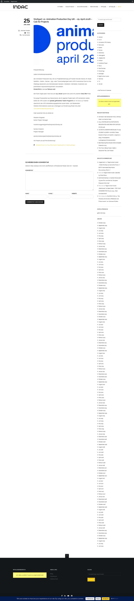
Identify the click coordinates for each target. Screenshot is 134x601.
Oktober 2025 (102, 223)
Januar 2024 (102, 277)
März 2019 (101, 428)
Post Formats (102, 68)
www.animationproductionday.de (44, 108)
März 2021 (101, 366)
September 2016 (103, 507)
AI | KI (100, 39)
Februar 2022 (102, 337)
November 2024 (103, 251)
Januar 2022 (102, 340)
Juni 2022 (101, 327)
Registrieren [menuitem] (14, 1)
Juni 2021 (101, 358)
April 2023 (101, 301)
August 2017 (102, 478)
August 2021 (102, 353)
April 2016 (101, 520)
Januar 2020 (102, 402)
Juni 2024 (101, 264)
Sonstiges (101, 73)
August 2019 (102, 415)
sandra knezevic (66, 145)
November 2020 (103, 376)
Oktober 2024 (102, 254)
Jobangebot (102, 55)
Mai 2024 (101, 267)
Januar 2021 (102, 371)
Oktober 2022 (102, 316)
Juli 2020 (101, 387)
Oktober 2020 (102, 379)
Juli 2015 (101, 543)
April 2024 (101, 269)
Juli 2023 (101, 293)
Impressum (53, 576)
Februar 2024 (102, 275)
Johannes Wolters (25, 30)
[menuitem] (1, 1)
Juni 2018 (101, 452)
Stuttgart (73, 145)
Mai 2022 (101, 329)
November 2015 (103, 533)
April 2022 (101, 332)
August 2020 (102, 384)
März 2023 (101, 303)
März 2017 (101, 491)
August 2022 (102, 322)
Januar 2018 (102, 465)
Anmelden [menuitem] (6, 1)
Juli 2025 (101, 230)
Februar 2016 (102, 525)
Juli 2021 (101, 356)
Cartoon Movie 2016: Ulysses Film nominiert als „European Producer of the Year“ (110, 180)
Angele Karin (102, 162)
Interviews (101, 52)
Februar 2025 (102, 243)
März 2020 (101, 397)
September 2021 (103, 350)
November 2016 (103, 501)
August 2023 (102, 290)
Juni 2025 (101, 233)
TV (99, 81)
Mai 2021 (101, 361)
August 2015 (102, 541)
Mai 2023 (101, 298)
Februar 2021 (102, 369)
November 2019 (103, 408)
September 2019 (103, 413)
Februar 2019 (102, 431)
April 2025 (101, 238)
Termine (101, 79)
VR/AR (100, 84)
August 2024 (102, 259)
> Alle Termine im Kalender (104, 90)
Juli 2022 (101, 324)
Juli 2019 (101, 418)
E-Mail (51, 193)
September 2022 (103, 319)
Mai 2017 (101, 486)
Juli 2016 (101, 512)
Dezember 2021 (103, 342)
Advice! (100, 37)
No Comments (26, 35)
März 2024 (101, 272)
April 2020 (101, 395)
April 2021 (101, 363)
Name (27, 193)
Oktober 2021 (102, 348)
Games (100, 50)
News (28, 33)
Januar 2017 (102, 496)
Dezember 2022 (103, 311)
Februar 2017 (102, 494)
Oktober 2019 (102, 410)
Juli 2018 (101, 449)
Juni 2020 (101, 389)
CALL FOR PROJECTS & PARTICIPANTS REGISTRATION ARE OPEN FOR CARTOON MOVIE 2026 (109, 124)
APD (51, 145)
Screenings (101, 71)
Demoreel (101, 45)
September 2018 (103, 444)
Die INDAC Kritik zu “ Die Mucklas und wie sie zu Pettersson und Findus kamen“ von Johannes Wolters (109, 199)
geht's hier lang (101, 213)
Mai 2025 (101, 236)
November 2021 (103, 345)
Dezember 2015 (103, 530)
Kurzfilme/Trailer (103, 63)
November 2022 (103, 314)
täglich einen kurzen (104, 76)
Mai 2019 (101, 423)
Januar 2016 (102, 528)
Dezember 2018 (103, 436)
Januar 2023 (102, 309)
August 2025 (102, 228)
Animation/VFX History (105, 42)
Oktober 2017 (102, 473)
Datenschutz (54, 579)
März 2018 (101, 460)
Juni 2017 (101, 483)
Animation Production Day (42, 145)
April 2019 (101, 426)
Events (100, 47)
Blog (51, 573)
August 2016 (102, 509)
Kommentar (29, 170)
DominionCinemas (103, 178)
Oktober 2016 (102, 504)
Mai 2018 (101, 455)
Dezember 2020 (103, 374)
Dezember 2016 (103, 499)
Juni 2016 (101, 515)
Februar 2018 (102, 462)
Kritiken (101, 60)
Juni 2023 (101, 296)
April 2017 (101, 488)
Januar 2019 (102, 434)
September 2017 (103, 475)
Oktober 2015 (102, 535)
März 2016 (101, 522)
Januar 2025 (102, 246)
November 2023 (103, 283)
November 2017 (103, 470)
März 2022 (101, 335)
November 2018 (103, 439)
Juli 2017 (101, 481)
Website (74, 193)
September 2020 (103, 382)
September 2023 (103, 288)
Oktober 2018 (102, 442)
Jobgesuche (102, 58)
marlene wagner (56, 145)
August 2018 (102, 447)
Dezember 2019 (103, 405)
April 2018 (101, 457)
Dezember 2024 (103, 249)
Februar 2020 (102, 400)
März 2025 (101, 241)
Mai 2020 (101, 392)
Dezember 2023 (103, 280)
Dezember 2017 (103, 468)
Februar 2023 (102, 306)
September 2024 (103, 256)
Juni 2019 (101, 421)
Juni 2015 (101, 546)
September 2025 (103, 225)
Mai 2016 (101, 517)
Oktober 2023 (102, 285)
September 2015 (103, 538)
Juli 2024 (101, 262)
